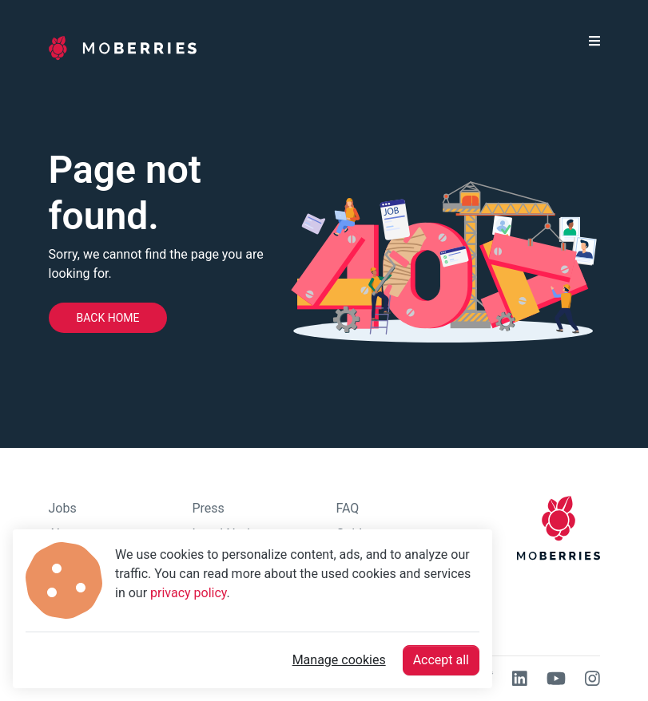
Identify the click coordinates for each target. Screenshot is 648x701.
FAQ (348, 508)
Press (209, 508)
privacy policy (188, 592)
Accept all (441, 659)
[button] (594, 48)
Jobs (63, 508)
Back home (108, 317)
